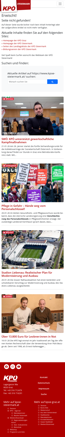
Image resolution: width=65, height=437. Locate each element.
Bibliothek (17, 427)
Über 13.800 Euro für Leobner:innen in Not (29, 336)
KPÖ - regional (15, 411)
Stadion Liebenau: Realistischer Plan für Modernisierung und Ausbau (27, 274)
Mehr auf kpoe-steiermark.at (12, 403)
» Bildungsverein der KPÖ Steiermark (19, 49)
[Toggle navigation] (60, 3)
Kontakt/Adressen (46, 419)
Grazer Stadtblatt (46, 422)
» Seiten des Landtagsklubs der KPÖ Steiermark (24, 46)
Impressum (44, 388)
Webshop (13, 429)
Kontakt (44, 377)
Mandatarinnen (19, 413)
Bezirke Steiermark (20, 415)
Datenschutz (44, 383)
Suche (44, 394)
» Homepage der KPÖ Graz (14, 40)
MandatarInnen (46, 417)
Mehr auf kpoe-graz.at (47, 402)
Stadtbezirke (44, 415)
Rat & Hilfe (44, 408)
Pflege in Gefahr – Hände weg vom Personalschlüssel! (24, 207)
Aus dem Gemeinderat (48, 412)
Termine (13, 408)
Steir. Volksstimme (20, 425)
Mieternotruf (45, 410)
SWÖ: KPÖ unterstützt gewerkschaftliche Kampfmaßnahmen (28, 140)
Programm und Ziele (17, 432)
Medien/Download (17, 418)
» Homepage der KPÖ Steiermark (17, 43)
